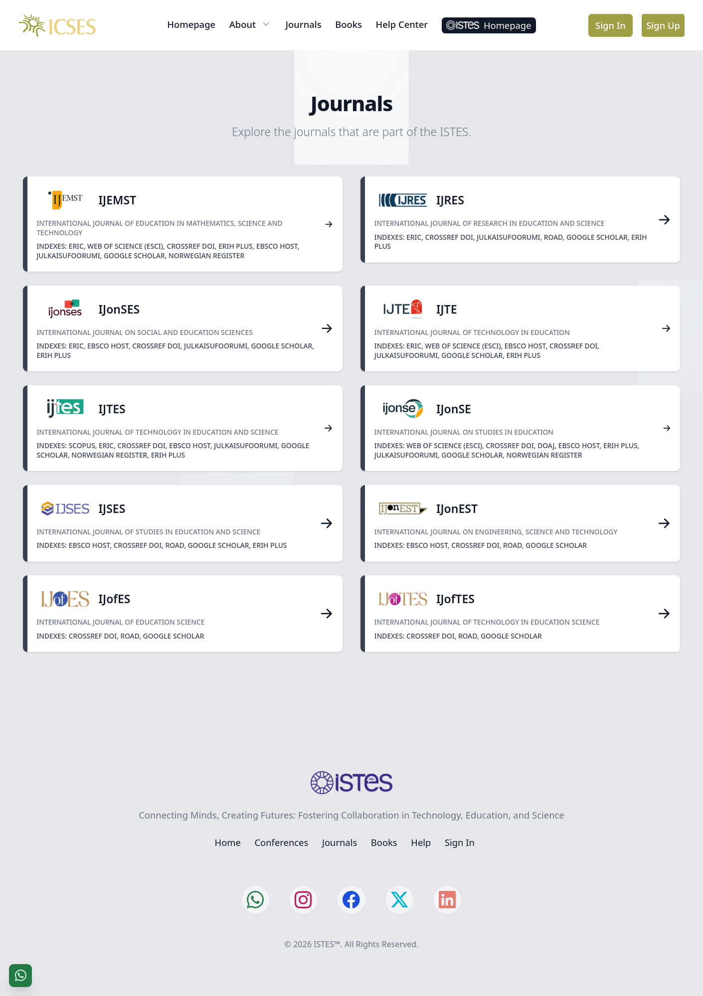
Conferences (281, 842)
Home (228, 842)
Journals (304, 24)
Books (348, 24)
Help (421, 842)
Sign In (610, 25)
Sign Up (663, 25)
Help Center (402, 24)
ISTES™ (327, 944)
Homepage (191, 24)
